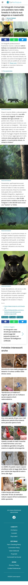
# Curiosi (12, 317)
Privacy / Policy (14, 565)
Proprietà (14, 554)
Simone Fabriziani (11, 18)
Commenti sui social (14, 557)
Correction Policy (14, 548)
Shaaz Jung (13, 63)
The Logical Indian (7, 71)
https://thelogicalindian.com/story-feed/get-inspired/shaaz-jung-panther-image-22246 (14, 312)
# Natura (20, 317)
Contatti (14, 533)
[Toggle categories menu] (2, 2)
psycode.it (14, 536)
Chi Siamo (14, 530)
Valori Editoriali (14, 551)
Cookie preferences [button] (14, 568)
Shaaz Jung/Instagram (6, 109)
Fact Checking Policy (14, 544)
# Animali (5, 317)
